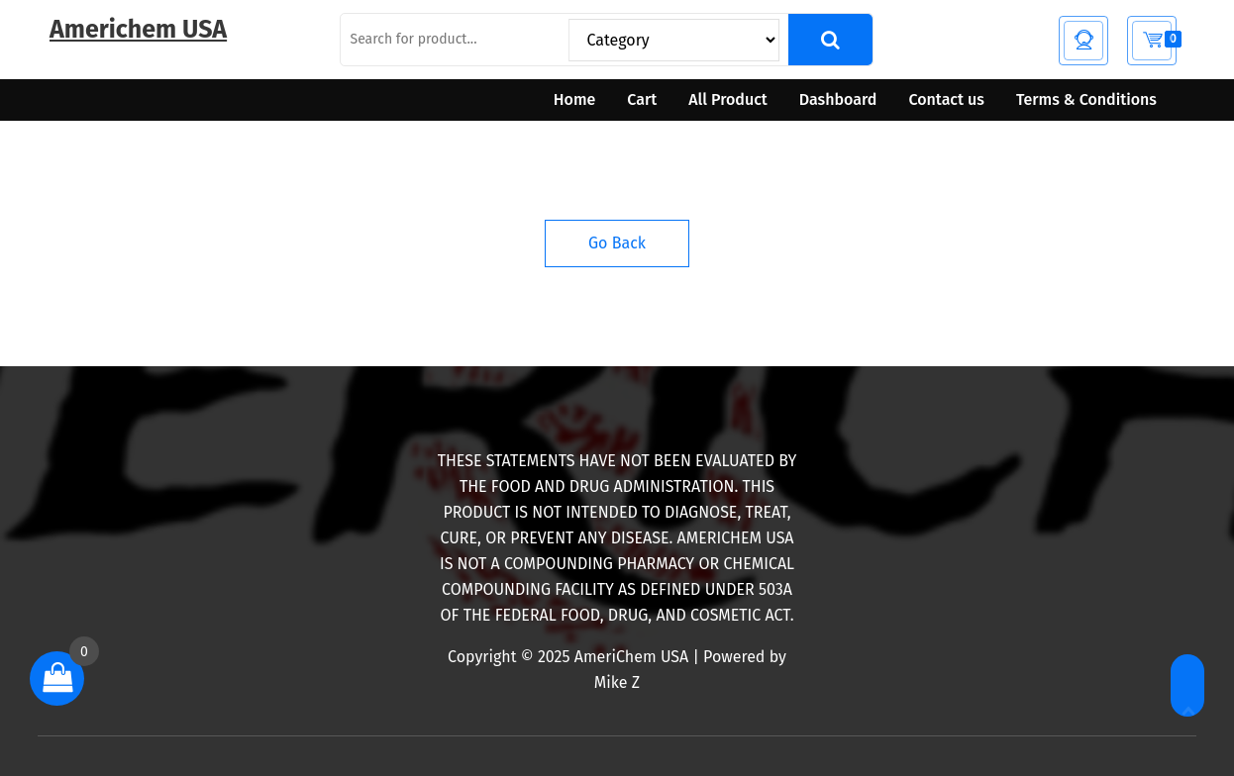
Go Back (617, 243)
